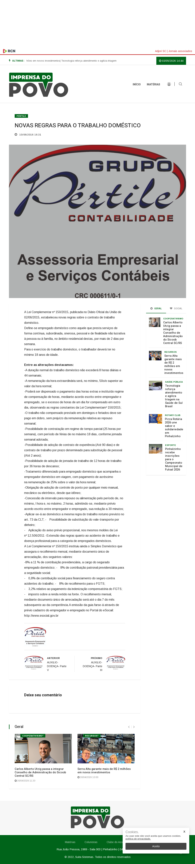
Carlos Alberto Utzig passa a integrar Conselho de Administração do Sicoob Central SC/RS (40, 772)
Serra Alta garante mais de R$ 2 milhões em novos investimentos (104, 770)
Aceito (156, 846)
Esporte (170, 445)
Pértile (21, 116)
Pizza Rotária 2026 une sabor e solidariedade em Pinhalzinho (174, 427)
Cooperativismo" (32, 735)
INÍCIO (137, 85)
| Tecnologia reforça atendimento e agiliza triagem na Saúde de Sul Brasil (104, 60)
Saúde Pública (174, 382)
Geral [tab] (156, 308)
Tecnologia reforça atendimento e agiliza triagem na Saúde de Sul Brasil (174, 396)
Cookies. (132, 832)
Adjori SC (160, 51)
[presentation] (128, 726)
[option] (104, 60)
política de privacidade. (138, 838)
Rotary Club (172, 415)
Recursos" (92, 735)
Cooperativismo (173, 318)
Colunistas (91, 842)
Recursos (170, 352)
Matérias (153, 85)
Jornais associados (180, 51)
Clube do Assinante (118, 842)
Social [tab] (176, 308)
